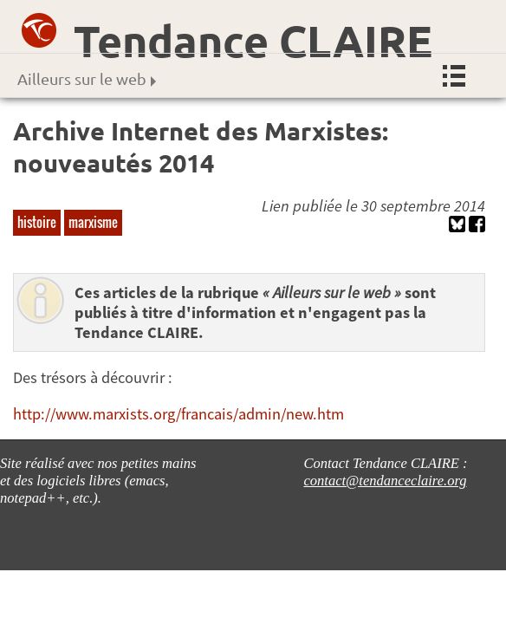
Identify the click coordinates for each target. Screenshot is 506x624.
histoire (36, 221)
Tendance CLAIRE (253, 40)
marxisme (93, 221)
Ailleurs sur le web (86, 78)
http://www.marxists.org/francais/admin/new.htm (178, 414)
